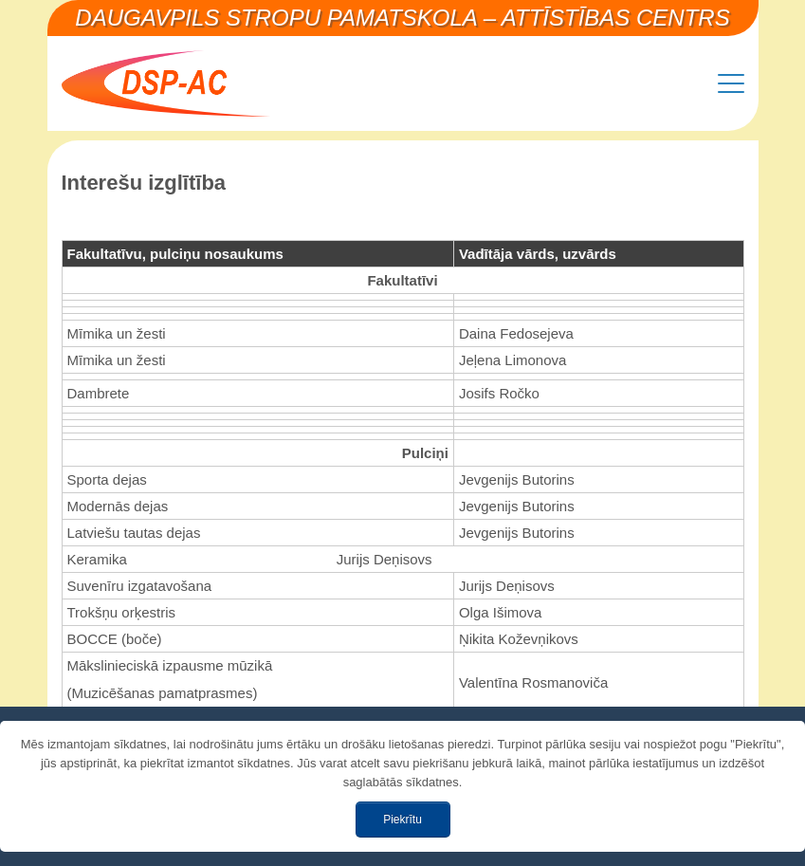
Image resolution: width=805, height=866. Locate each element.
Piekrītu (402, 819)
